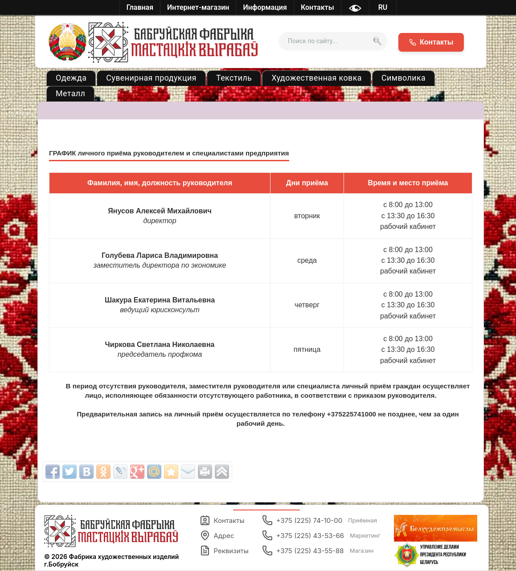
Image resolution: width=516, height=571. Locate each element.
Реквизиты (224, 550)
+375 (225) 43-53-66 (321, 535)
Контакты (222, 520)
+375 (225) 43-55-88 (318, 550)
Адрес (217, 535)
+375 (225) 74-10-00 (319, 520)
